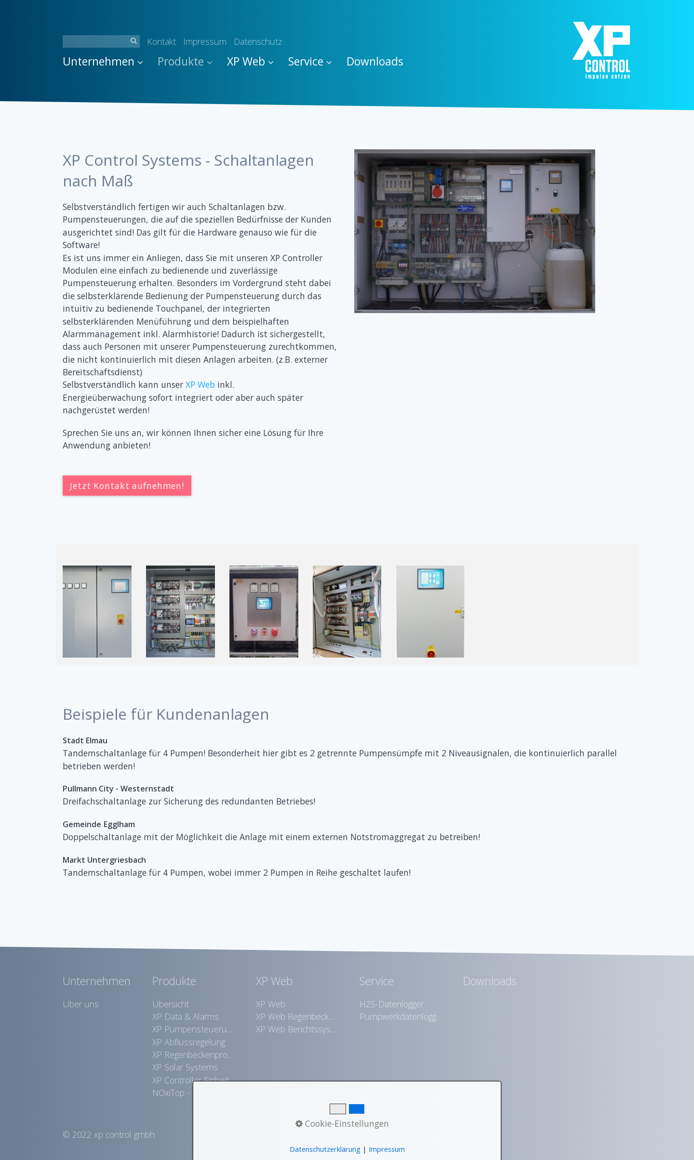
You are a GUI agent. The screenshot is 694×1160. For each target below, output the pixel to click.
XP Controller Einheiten (193, 1080)
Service (310, 61)
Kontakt (161, 41)
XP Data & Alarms (185, 1016)
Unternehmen (103, 61)
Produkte (185, 61)
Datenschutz (258, 41)
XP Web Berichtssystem (297, 1029)
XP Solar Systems (185, 1067)
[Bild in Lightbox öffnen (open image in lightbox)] (474, 231)
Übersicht (170, 1004)
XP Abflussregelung (188, 1042)
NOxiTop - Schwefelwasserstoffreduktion (193, 1092)
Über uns (81, 1004)
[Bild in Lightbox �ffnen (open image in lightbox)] (97, 611)
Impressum (205, 41)
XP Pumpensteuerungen (193, 1029)
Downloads (375, 61)
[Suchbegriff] (101, 41)
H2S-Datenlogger (392, 1004)
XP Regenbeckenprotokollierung (193, 1054)
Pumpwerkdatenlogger (400, 1016)
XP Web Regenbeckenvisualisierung (297, 1016)
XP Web (250, 61)
